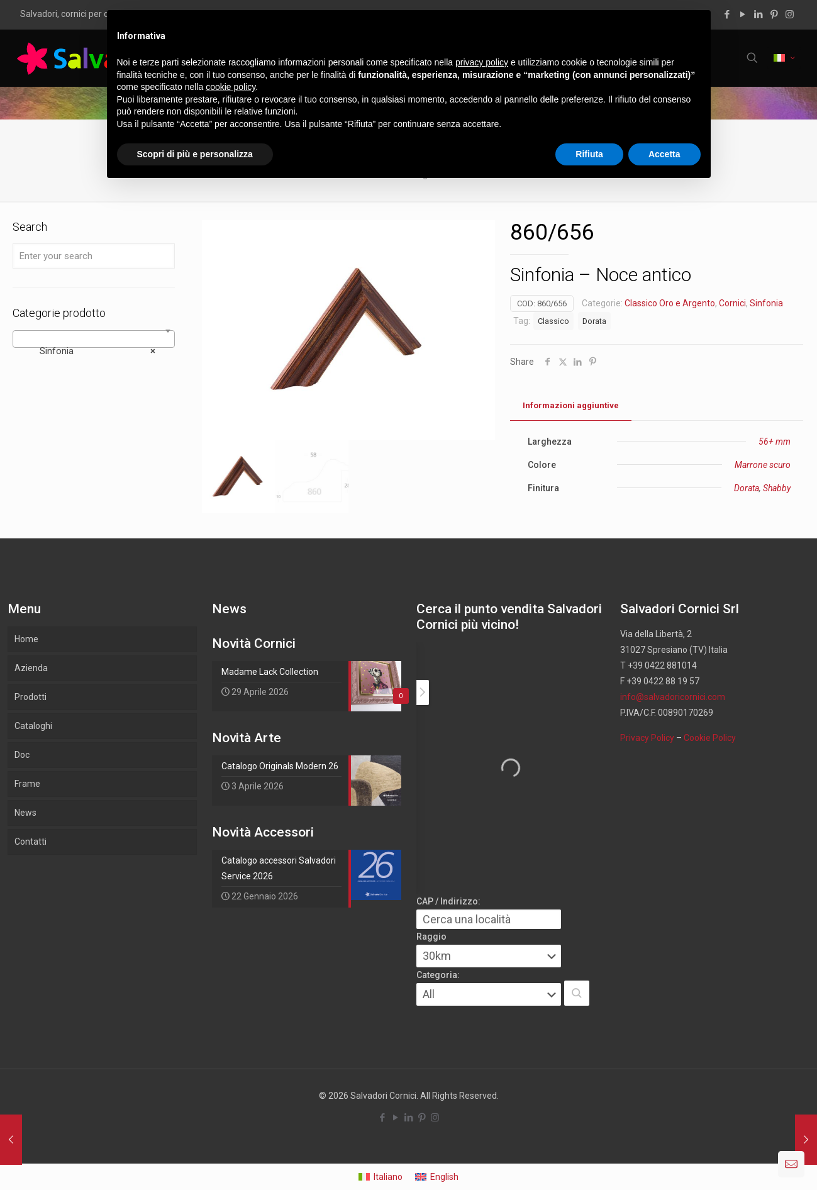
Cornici (732, 303)
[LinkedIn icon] (758, 14)
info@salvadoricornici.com (672, 697)
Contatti (30, 842)
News (25, 813)
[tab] (570, 406)
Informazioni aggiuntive (571, 405)
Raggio (431, 936)
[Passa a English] (437, 1177)
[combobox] (94, 339)
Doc (22, 755)
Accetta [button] (664, 154)
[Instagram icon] (789, 14)
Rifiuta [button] (589, 154)
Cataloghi (33, 726)
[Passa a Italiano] (380, 1177)
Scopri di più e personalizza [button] (195, 154)
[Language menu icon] (784, 58)
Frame (27, 784)
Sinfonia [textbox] (90, 351)
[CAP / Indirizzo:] (488, 919)
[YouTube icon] (742, 14)
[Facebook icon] (726, 14)
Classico (553, 321)
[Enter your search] (94, 256)
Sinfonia (766, 303)
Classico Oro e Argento (670, 303)
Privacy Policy (647, 738)
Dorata (594, 321)
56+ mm (775, 442)
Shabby (777, 488)
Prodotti (30, 697)
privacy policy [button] (481, 62)
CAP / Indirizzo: (448, 901)
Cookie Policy (710, 738)
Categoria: (438, 975)
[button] (576, 993)
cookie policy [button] (230, 87)
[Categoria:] (488, 994)
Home (26, 639)
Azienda (31, 668)
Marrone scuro (763, 465)
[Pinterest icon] (774, 14)
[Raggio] (488, 956)
